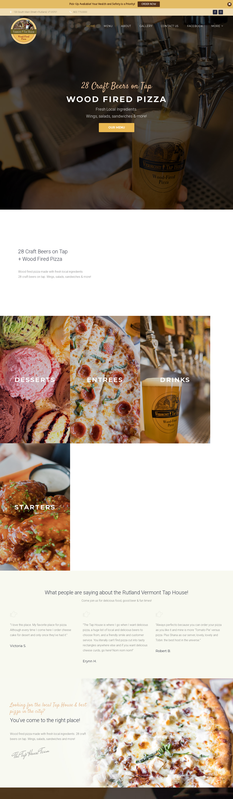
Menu (108, 26)
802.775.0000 (80, 12)
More (215, 26)
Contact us (170, 26)
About (126, 26)
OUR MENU (116, 127)
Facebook (195, 26)
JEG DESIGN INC (73, 793)
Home (90, 26)
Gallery (145, 26)
